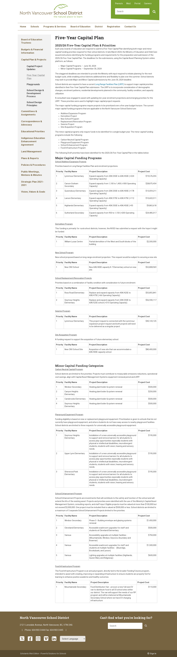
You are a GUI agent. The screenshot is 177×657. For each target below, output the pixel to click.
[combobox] (132, 11)
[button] (154, 12)
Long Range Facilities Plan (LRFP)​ (109, 84)
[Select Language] (72, 639)
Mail (128, 3)
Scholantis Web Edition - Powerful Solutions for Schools (43, 653)
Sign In (153, 653)
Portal (137, 3)
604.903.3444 (38, 630)
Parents (119, 3)
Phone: (28, 630)
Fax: (47, 630)
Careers (148, 3)
